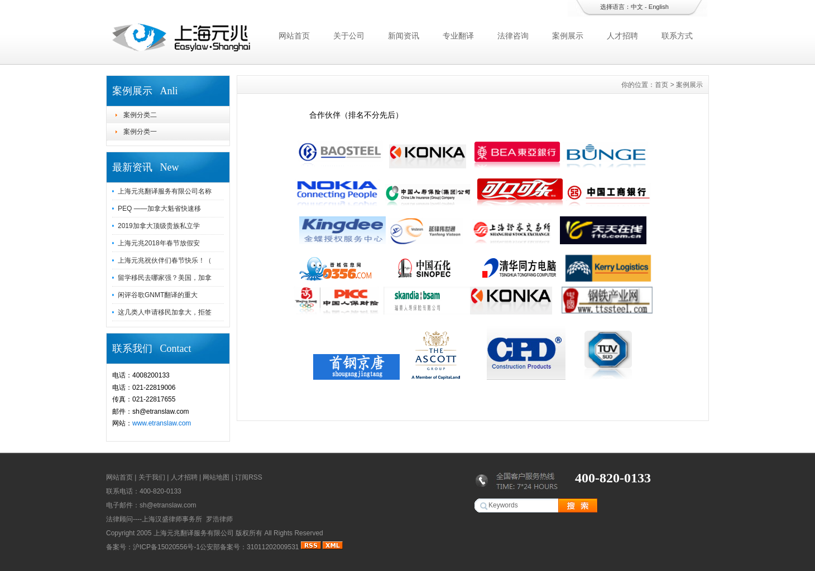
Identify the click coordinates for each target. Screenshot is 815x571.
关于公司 (349, 35)
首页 (661, 85)
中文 (637, 6)
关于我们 (151, 477)
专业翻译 (458, 35)
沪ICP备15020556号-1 (166, 547)
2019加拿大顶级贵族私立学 (159, 226)
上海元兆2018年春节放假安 (159, 243)
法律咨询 (513, 35)
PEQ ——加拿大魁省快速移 (159, 208)
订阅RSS (248, 477)
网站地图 (216, 477)
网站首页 (294, 35)
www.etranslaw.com (161, 423)
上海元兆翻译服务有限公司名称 (165, 191)
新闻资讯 (403, 35)
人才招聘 (622, 35)
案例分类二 (140, 115)
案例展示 (567, 35)
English (659, 6)
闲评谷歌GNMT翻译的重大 (158, 295)
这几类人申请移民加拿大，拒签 (165, 312)
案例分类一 (140, 132)
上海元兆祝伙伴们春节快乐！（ (165, 260)
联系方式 (677, 35)
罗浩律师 (219, 519)
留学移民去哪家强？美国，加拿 (165, 278)
